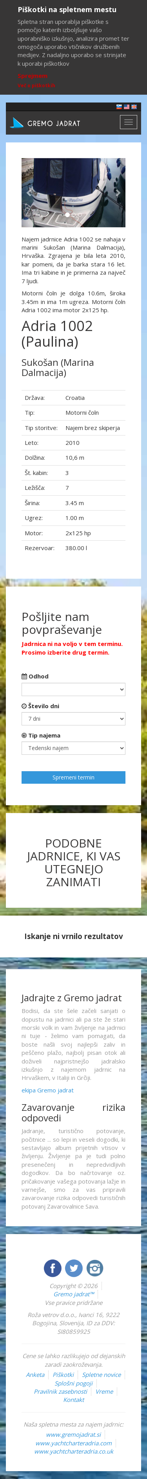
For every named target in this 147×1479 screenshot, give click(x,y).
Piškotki (63, 1374)
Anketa (35, 1374)
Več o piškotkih (36, 85)
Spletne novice (101, 1374)
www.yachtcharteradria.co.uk (73, 1451)
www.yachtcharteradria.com (73, 1443)
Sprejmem (32, 75)
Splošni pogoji (73, 1383)
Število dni (40, 706)
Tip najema (41, 735)
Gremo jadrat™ (73, 1294)
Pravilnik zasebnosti (60, 1391)
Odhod (35, 676)
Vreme (104, 1391)
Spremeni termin (73, 777)
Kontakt (73, 1399)
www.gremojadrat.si (73, 1434)
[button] (29, 192)
